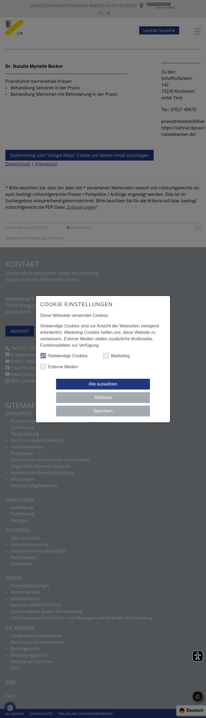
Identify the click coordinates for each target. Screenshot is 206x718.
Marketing (116, 356)
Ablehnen (103, 397)
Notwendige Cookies (64, 356)
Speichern (103, 411)
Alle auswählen (103, 384)
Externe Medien (59, 367)
